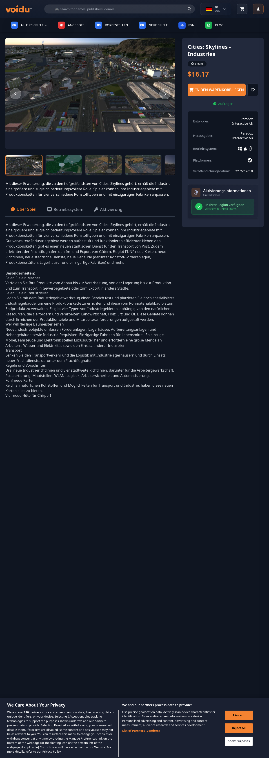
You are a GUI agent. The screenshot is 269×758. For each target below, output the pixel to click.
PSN (186, 25)
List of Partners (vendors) (141, 736)
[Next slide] (165, 93)
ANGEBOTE (71, 25)
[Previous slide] (15, 93)
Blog (214, 25)
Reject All (239, 733)
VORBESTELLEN (111, 25)
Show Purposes (239, 746)
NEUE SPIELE (153, 25)
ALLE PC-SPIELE (29, 25)
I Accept (239, 720)
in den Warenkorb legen (216, 89)
